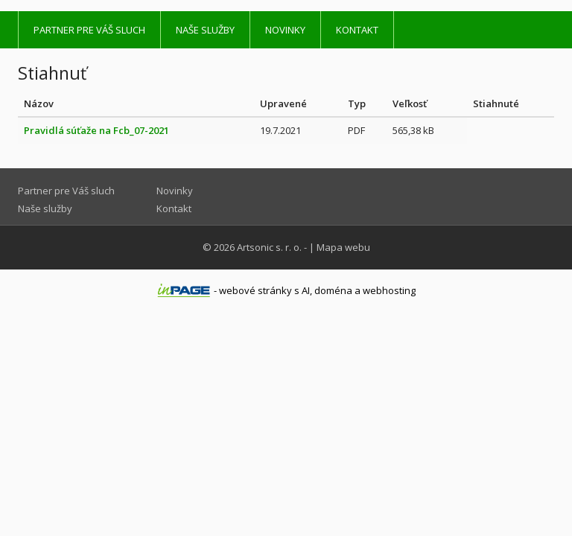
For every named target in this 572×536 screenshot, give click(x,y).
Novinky (285, 29)
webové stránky (255, 290)
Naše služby (205, 29)
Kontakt (357, 29)
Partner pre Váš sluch (89, 29)
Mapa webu (343, 247)
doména (333, 290)
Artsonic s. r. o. (269, 247)
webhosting (389, 290)
